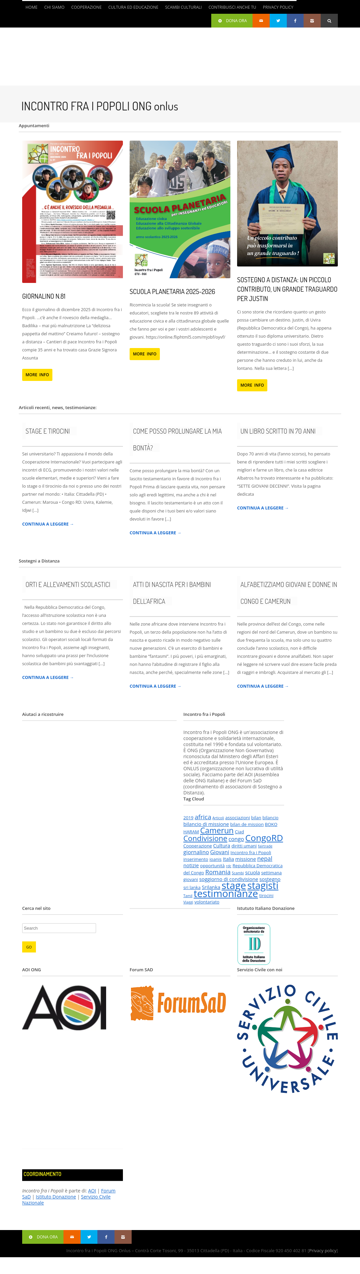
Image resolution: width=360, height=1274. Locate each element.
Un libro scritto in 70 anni (278, 431)
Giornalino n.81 (43, 296)
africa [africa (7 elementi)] (203, 817)
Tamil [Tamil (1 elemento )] (187, 895)
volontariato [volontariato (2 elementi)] (206, 902)
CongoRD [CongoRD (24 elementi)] (264, 838)
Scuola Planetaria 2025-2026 (172, 291)
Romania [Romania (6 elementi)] (217, 872)
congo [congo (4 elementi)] (236, 839)
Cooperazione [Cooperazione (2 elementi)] (197, 846)
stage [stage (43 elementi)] (234, 885)
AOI (92, 1190)
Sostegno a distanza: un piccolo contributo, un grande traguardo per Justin (287, 289)
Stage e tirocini (48, 431)
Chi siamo (54, 7)
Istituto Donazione (56, 1196)
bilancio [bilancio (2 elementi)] (271, 818)
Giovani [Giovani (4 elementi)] (219, 852)
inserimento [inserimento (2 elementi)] (195, 859)
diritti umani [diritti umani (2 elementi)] (244, 846)
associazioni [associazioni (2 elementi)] (237, 818)
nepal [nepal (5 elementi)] (264, 858)
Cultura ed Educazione (133, 7)
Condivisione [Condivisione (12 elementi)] (205, 838)
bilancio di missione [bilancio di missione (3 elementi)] (206, 824)
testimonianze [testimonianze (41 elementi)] (226, 893)
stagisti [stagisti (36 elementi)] (262, 885)
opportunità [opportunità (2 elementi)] (212, 866)
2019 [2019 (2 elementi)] (188, 818)
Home (32, 7)
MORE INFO (37, 375)
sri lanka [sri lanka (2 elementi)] (191, 887)
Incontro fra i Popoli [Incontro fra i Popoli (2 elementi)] (250, 852)
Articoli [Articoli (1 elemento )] (218, 818)
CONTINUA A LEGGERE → (48, 524)
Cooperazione (86, 7)
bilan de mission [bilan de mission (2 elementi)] (247, 824)
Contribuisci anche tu (232, 7)
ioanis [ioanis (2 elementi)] (216, 859)
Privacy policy (322, 1250)
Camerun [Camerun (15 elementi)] (217, 830)
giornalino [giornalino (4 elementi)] (196, 852)
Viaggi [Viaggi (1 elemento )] (188, 902)
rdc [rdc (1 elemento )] (228, 866)
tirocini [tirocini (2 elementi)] (266, 895)
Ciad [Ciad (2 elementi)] (239, 832)
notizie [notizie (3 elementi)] (191, 865)
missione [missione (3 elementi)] (245, 858)
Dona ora (232, 20)
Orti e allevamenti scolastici (68, 584)
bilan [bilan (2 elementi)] (256, 818)
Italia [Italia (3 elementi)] (228, 858)
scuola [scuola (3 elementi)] (252, 872)
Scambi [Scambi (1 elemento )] (238, 873)
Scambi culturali (183, 7)
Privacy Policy (278, 7)
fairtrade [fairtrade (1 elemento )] (265, 846)
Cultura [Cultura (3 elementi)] (221, 845)
